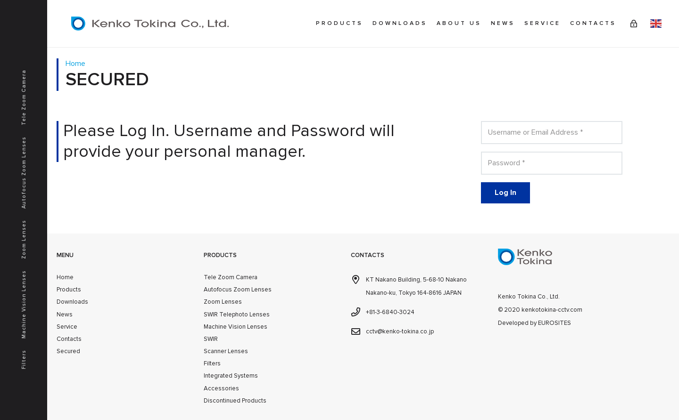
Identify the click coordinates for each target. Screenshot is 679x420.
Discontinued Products (235, 400)
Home (65, 277)
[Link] (633, 23)
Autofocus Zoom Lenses (238, 289)
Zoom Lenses (223, 302)
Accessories (221, 388)
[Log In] (505, 192)
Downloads (72, 302)
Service (67, 327)
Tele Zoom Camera (230, 277)
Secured (68, 351)
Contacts (69, 339)
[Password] (551, 163)
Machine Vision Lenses (235, 327)
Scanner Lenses (226, 351)
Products (69, 289)
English (656, 23)
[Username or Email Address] (551, 132)
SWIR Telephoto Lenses (237, 314)
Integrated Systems (231, 376)
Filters (212, 363)
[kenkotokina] (150, 23)
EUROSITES (554, 323)
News (65, 314)
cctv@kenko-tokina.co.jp (400, 331)
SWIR (211, 339)
